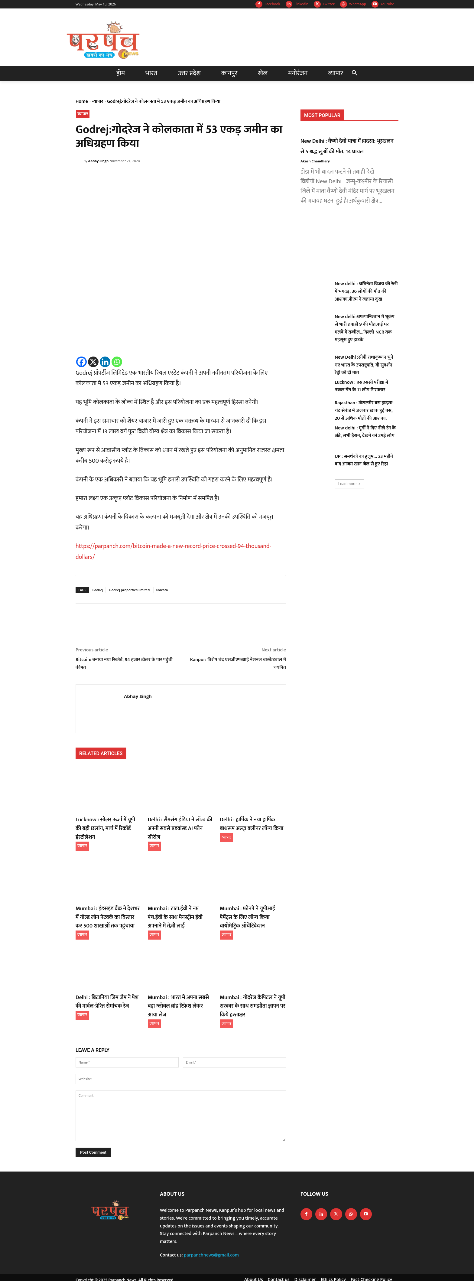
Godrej (98, 590)
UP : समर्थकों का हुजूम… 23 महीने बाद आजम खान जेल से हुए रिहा (364, 460)
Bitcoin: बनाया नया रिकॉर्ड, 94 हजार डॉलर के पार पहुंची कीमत (124, 664)
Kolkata (162, 590)
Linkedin (301, 4)
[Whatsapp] (117, 362)
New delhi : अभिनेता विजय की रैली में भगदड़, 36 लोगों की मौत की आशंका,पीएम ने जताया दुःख (366, 291)
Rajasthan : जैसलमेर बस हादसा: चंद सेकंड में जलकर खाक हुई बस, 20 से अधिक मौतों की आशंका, (364, 410)
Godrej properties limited (129, 590)
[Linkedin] (105, 362)
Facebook (272, 4)
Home (82, 101)
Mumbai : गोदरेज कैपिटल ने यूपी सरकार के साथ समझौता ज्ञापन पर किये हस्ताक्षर (249, 991)
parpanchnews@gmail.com (211, 1238)
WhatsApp (357, 4)
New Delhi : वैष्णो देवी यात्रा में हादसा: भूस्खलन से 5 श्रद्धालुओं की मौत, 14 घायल (349, 146)
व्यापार (97, 101)
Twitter (329, 4)
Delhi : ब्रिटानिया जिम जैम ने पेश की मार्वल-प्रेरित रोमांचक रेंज (107, 987)
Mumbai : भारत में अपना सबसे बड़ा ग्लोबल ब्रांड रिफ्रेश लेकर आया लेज (179, 987)
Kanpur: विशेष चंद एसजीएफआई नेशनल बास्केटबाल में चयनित (238, 664)
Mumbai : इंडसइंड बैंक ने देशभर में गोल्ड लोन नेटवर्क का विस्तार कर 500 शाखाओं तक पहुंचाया (108, 905)
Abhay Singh (98, 160)
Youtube (387, 4)
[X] (93, 362)
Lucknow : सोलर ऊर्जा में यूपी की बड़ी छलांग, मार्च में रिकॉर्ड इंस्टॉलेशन (106, 823)
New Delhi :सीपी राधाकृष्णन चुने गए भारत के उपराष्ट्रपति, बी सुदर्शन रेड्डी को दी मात (364, 365)
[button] (354, 73)
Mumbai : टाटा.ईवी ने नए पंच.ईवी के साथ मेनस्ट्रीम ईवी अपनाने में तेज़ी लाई (180, 902)
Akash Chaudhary (315, 161)
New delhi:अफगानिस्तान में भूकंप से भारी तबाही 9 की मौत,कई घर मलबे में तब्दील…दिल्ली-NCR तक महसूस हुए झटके (364, 328)
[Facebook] (81, 362)
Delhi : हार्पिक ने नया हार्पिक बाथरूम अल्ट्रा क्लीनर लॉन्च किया (251, 823)
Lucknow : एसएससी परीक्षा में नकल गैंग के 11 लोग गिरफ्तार (361, 386)
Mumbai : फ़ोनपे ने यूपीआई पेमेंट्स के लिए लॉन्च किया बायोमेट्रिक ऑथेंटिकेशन (253, 905)
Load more (349, 483)
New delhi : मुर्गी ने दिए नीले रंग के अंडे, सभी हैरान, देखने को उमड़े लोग (365, 432)
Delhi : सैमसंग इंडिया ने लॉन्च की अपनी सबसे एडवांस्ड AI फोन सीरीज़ (178, 823)
